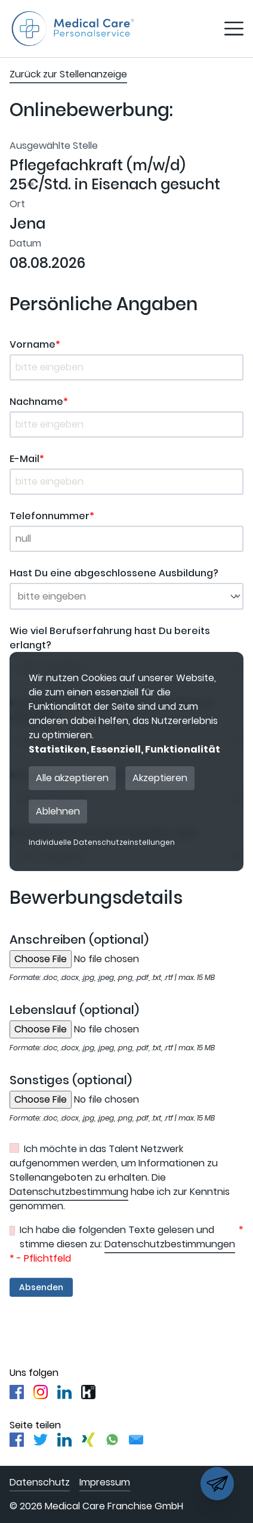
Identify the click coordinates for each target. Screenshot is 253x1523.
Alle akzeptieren (72, 778)
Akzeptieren (159, 778)
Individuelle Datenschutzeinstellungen (102, 842)
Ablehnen (58, 811)
